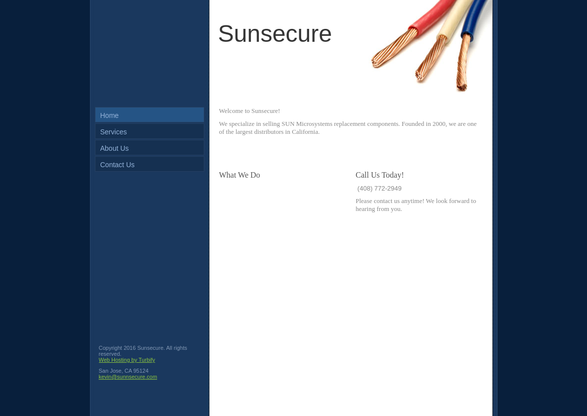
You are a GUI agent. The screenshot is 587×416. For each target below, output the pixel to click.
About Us (114, 148)
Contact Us (117, 165)
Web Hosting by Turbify (127, 360)
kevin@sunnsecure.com (128, 377)
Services (113, 132)
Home (109, 115)
